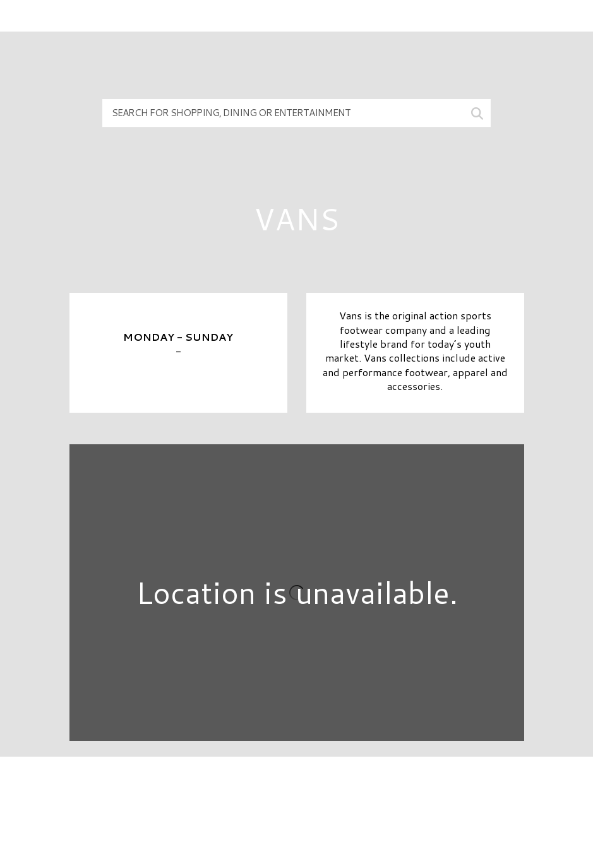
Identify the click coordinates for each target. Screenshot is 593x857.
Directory (297, 787)
